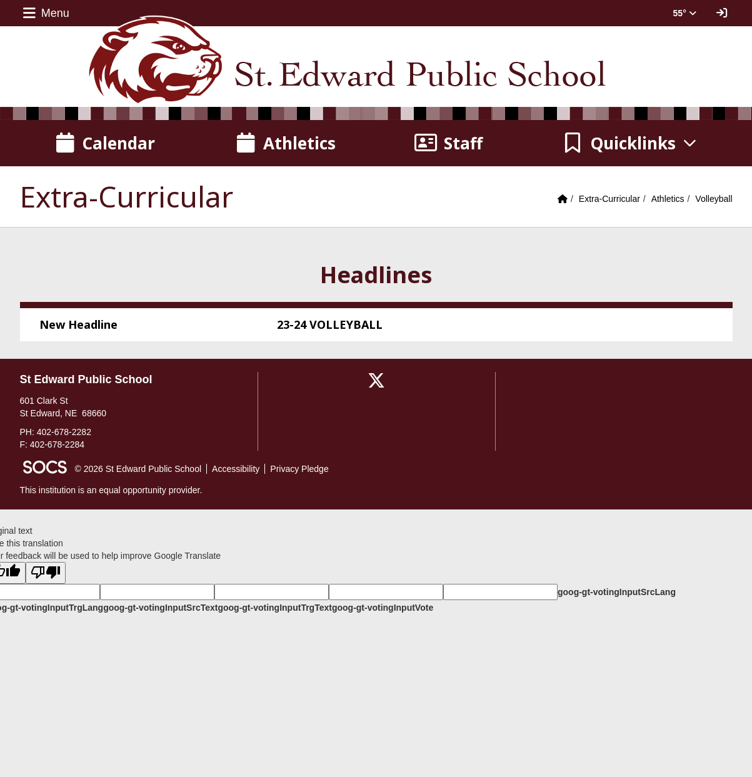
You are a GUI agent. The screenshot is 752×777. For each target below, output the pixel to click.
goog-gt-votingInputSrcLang (617, 592)
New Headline (78, 324)
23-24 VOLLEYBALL (330, 324)
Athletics (667, 199)
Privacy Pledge (299, 469)
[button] (630, 143)
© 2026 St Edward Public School (138, 469)
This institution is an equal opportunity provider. (111, 490)
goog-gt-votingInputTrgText (274, 608)
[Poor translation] (46, 573)
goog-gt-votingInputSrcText (160, 608)
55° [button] (684, 13)
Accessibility (235, 469)
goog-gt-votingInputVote (382, 608)
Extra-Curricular (609, 199)
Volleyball (713, 199)
